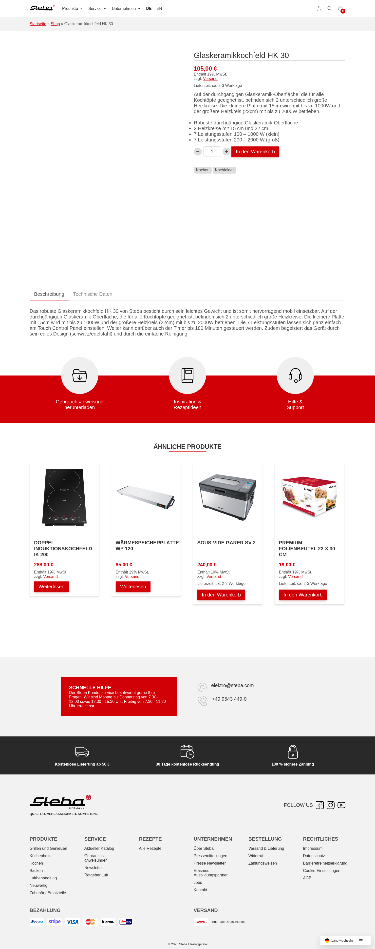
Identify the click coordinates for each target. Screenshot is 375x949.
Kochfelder (224, 170)
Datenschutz (314, 856)
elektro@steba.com (232, 685)
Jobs (198, 882)
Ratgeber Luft (96, 875)
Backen (36, 871)
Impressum (312, 848)
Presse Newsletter (210, 863)
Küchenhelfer (41, 856)
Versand (210, 79)
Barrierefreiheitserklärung (325, 863)
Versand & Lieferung (266, 848)
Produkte (72, 8)
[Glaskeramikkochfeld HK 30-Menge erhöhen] (226, 152)
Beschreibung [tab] (49, 294)
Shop (55, 24)
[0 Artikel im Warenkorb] (340, 9)
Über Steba (204, 848)
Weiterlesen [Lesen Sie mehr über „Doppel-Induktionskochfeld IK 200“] (51, 586)
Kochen (202, 170)
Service (97, 8)
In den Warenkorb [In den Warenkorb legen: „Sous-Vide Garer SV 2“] (221, 594)
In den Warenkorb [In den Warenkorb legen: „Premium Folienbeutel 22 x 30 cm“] (302, 594)
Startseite (38, 24)
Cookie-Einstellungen (321, 871)
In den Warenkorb (255, 151)
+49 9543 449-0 (229, 699)
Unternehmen (126, 8)
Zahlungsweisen (262, 863)
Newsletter (93, 868)
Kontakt (200, 890)
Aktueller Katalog (99, 848)
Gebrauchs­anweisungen (96, 858)
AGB (307, 878)
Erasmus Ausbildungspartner (211, 873)
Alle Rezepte (150, 848)
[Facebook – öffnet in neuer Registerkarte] (320, 805)
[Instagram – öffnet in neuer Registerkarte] (331, 805)
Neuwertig (38, 885)
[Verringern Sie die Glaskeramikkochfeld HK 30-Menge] (198, 152)
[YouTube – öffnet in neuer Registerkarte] (341, 805)
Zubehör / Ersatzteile (48, 893)
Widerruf (255, 856)
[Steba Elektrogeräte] (42, 8)
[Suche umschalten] (330, 9)
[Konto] (319, 9)
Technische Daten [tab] (92, 294)
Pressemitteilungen (210, 856)
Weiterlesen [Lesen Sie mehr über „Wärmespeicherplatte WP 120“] (133, 586)
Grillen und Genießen (48, 848)
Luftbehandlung (43, 878)
